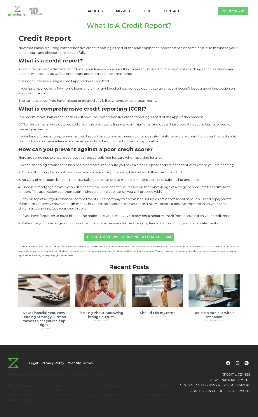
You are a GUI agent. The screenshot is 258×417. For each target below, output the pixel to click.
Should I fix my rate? (157, 313)
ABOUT (96, 11)
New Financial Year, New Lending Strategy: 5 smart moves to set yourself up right (44, 319)
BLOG (146, 11)
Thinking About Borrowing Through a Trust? (100, 315)
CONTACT (172, 11)
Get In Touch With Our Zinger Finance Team (129, 237)
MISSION (123, 11)
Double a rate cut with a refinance (214, 315)
